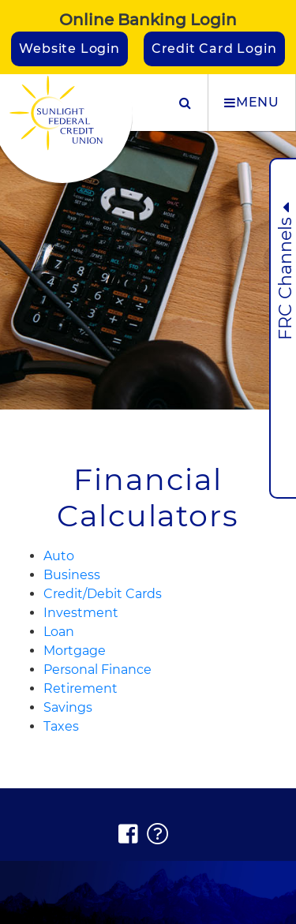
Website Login (69, 48)
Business (71, 574)
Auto (58, 555)
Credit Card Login (214, 48)
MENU (251, 102)
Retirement (80, 688)
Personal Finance (97, 669)
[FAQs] (158, 834)
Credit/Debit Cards (102, 593)
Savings (67, 707)
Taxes (61, 726)
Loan (58, 631)
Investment (80, 612)
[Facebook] (128, 834)
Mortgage (74, 650)
